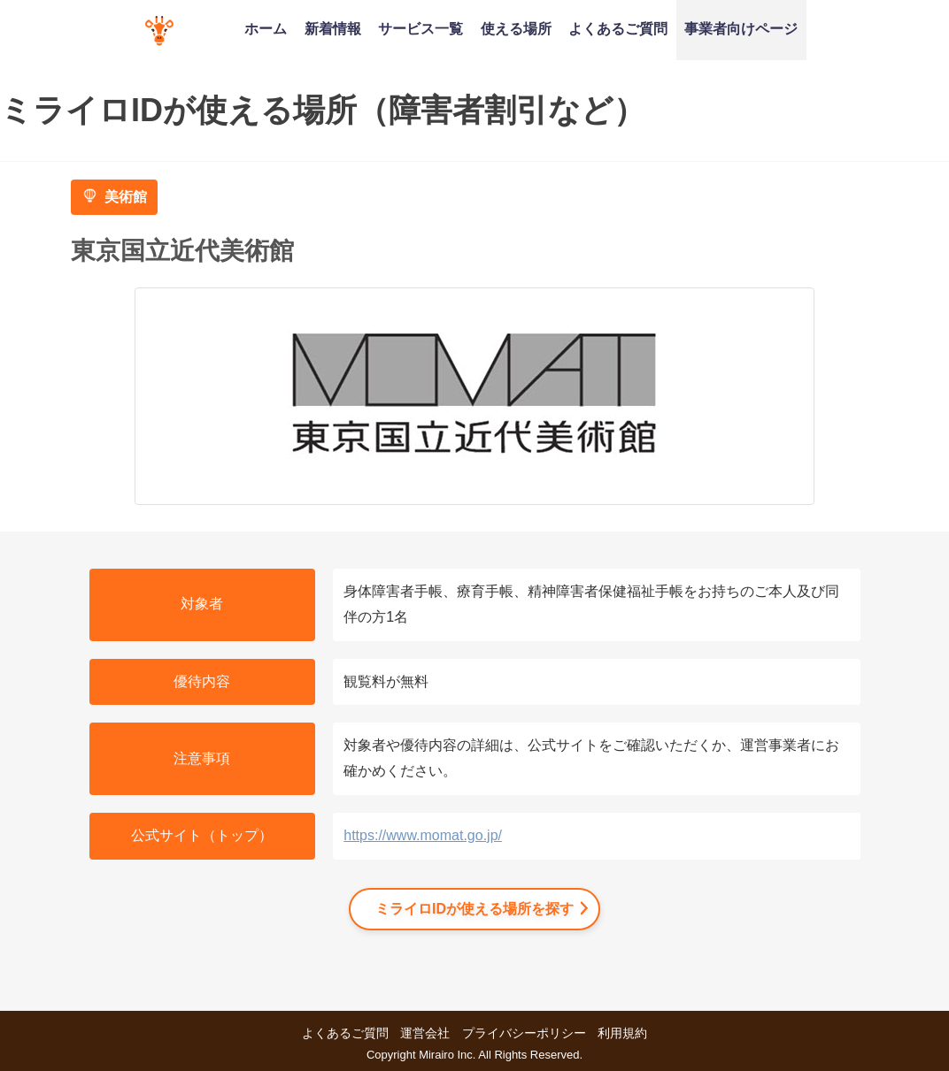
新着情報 (333, 28)
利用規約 (622, 1033)
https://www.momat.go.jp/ (422, 835)
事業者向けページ (741, 28)
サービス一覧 (420, 28)
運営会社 (425, 1033)
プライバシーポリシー (524, 1033)
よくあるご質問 (617, 28)
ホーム (265, 28)
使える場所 (516, 28)
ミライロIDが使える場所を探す (474, 908)
